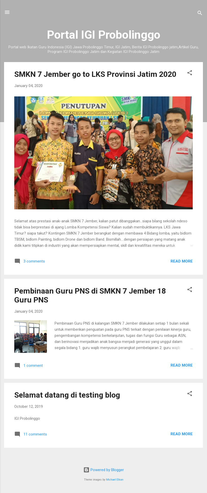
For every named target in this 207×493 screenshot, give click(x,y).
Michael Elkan (114, 479)
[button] (190, 74)
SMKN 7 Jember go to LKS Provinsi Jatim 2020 (95, 74)
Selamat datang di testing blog (67, 394)
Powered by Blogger (103, 470)
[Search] (200, 14)
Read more (182, 261)
